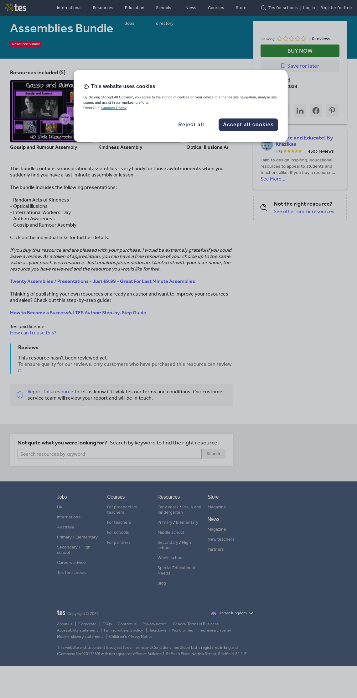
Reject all (191, 124)
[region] (181, 106)
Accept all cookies (248, 124)
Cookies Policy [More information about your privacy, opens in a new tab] (114, 108)
